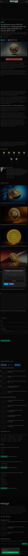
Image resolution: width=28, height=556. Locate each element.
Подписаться (14, 280)
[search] (27, 2)
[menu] (1, 2)
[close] (18, 548)
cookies (9, 549)
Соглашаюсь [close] (10, 552)
